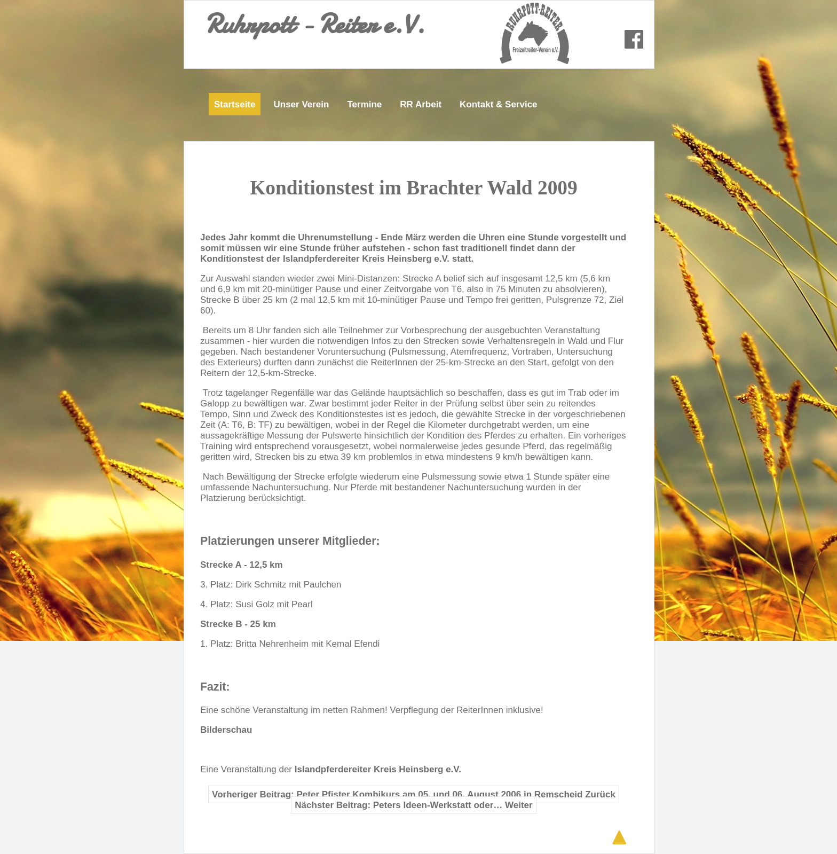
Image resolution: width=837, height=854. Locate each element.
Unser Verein (301, 104)
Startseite (234, 104)
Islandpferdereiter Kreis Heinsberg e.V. (378, 769)
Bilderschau (227, 730)
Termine (364, 104)
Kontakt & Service (499, 104)
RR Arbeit (420, 104)
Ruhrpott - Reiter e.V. (315, 24)
